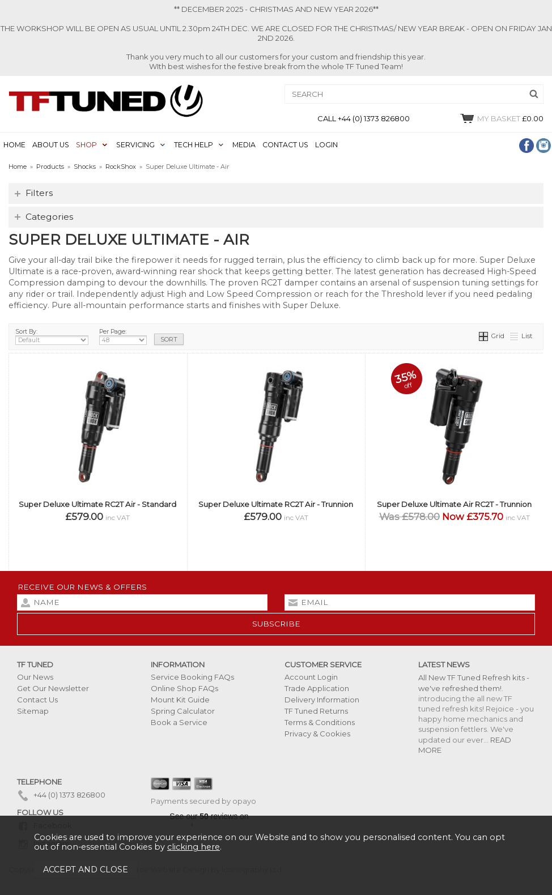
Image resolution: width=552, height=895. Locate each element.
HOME (14, 144)
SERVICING (135, 144)
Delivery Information (322, 699)
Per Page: (123, 336)
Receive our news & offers (82, 586)
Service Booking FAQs (192, 676)
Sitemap (33, 710)
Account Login (311, 676)
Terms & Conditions (320, 722)
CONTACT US (285, 144)
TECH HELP (193, 144)
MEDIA (244, 144)
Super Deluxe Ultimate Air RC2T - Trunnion (454, 504)
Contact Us (37, 699)
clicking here (193, 847)
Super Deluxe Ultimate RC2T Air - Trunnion (275, 504)
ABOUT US (50, 144)
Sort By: (51, 336)
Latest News (444, 664)
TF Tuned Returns (316, 710)
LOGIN (326, 144)
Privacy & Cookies (317, 733)
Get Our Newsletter (53, 688)
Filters (39, 192)
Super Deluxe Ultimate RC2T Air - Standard (97, 504)
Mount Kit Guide (180, 699)
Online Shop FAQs (184, 688)
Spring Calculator (183, 710)
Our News (35, 676)
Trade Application (317, 688)
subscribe (276, 623)
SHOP (86, 144)
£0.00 (501, 118)
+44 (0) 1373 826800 (61, 794)
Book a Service (179, 722)
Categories (49, 216)
